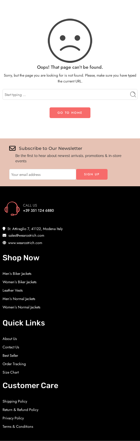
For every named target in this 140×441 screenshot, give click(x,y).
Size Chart (11, 372)
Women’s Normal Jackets (21, 307)
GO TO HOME (70, 112)
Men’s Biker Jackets (17, 273)
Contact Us (11, 347)
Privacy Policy (13, 418)
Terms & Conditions (18, 426)
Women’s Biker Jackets (20, 281)
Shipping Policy (15, 401)
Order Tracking (14, 363)
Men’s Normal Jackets (19, 298)
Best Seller (10, 355)
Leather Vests (13, 290)
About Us (10, 338)
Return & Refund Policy (20, 409)
